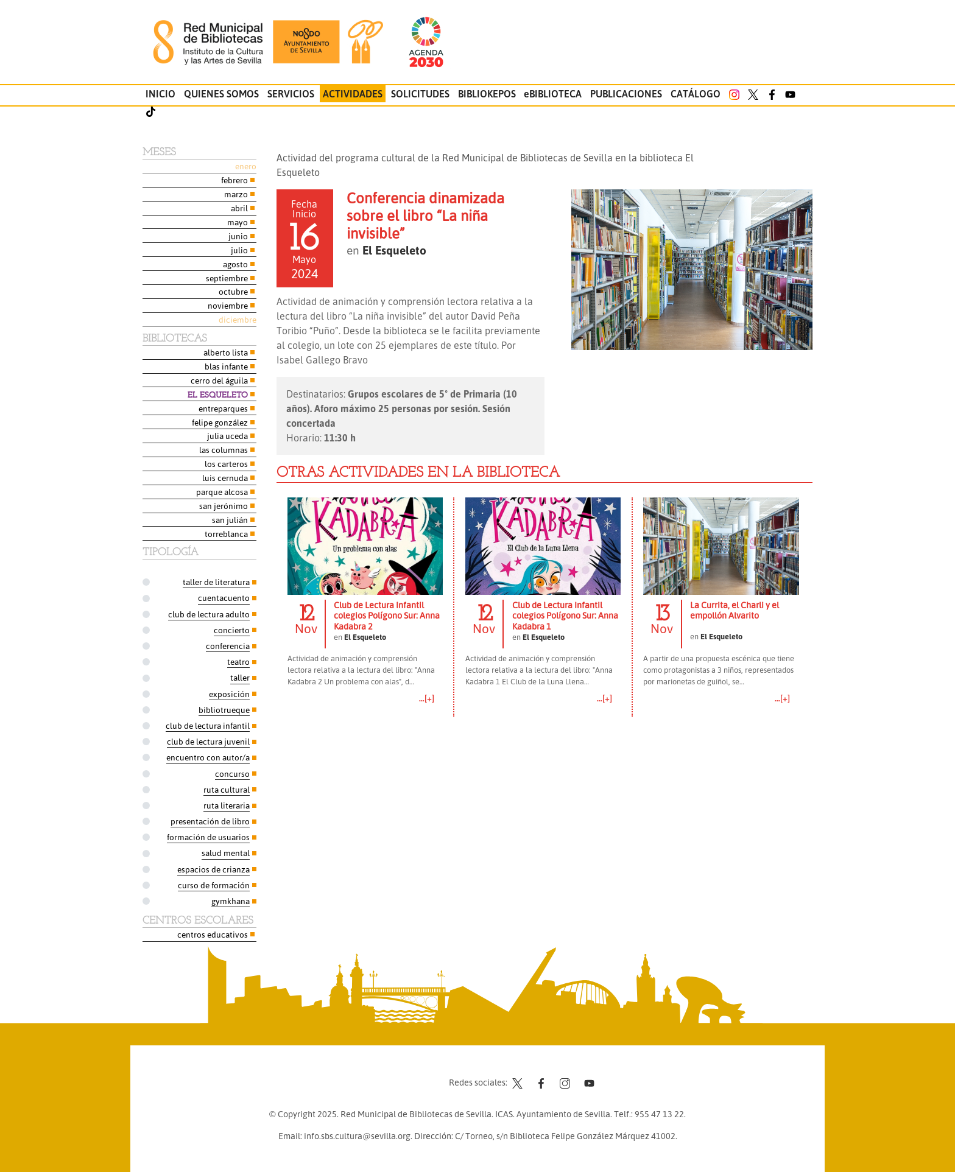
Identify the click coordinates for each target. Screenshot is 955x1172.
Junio (238, 236)
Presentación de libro (210, 821)
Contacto (369, 1072)
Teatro (238, 661)
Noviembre (228, 305)
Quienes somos (221, 94)
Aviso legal (419, 1072)
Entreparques (223, 408)
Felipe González (220, 422)
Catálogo (696, 94)
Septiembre (227, 278)
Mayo (237, 222)
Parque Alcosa (222, 491)
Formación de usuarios (208, 837)
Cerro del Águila (219, 380)
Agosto (235, 264)
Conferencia (228, 645)
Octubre (233, 291)
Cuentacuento (224, 597)
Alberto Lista (225, 352)
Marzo (236, 194)
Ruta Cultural (226, 789)
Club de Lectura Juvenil (208, 741)
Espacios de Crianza (213, 869)
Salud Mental (226, 852)
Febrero (234, 180)
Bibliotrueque (224, 709)
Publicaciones (626, 94)
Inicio (160, 94)
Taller (240, 677)
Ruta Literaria (226, 805)
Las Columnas (223, 449)
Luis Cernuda (225, 477)
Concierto (232, 630)
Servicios (290, 94)
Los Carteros (226, 463)
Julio (239, 250)
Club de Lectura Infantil (208, 725)
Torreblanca (226, 533)
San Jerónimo (223, 505)
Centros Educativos (212, 934)
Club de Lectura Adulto (209, 614)
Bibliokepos (487, 94)
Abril (239, 208)
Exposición (229, 694)
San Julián (230, 519)
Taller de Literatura (216, 582)
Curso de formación (214, 885)
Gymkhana (230, 901)
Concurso (232, 773)
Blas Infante (226, 366)
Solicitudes (420, 94)
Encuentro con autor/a (208, 757)
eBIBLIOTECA (553, 94)
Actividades (352, 94)
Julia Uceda (227, 435)
